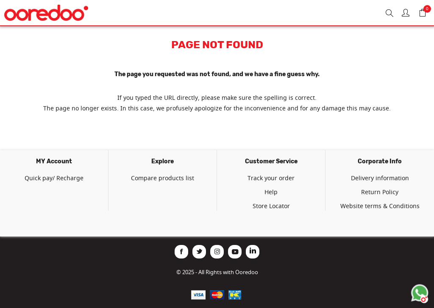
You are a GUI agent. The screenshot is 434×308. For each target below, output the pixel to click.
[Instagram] (217, 251)
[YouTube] (235, 251)
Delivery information (380, 178)
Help (271, 192)
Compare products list (162, 178)
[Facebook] (181, 251)
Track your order (271, 178)
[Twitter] (199, 251)
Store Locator (271, 206)
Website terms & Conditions (380, 206)
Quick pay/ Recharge (54, 178)
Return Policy (379, 192)
